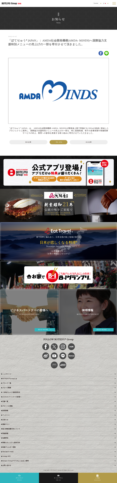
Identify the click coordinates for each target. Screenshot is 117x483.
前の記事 (28, 142)
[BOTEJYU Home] (11, 3)
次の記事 (89, 142)
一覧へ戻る (58, 142)
